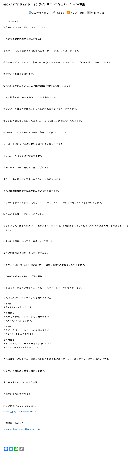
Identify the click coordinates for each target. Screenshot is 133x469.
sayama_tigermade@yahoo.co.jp (22, 429)
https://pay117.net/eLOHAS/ (19, 411)
